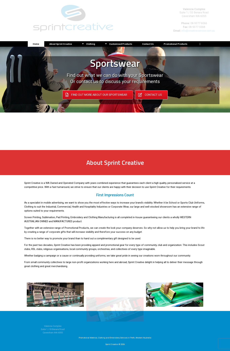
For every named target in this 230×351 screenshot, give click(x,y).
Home (36, 44)
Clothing (88, 44)
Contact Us (148, 44)
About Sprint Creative (60, 44)
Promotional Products (175, 44)
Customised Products (118, 44)
